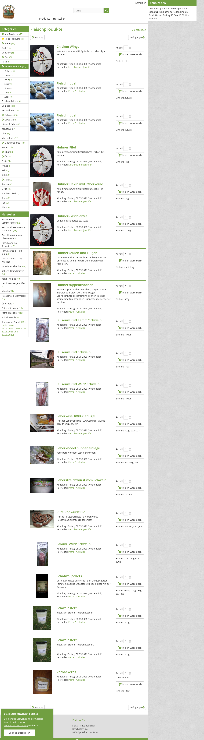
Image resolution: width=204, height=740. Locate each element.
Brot (6, 47)
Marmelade (10, 138)
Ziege (8, 96)
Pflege (6, 165)
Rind (8, 79)
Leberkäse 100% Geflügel (76, 416)
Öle (6, 156)
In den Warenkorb (130, 54)
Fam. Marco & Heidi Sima (12, 252)
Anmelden (140, 2)
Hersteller (59, 18)
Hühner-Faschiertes (72, 216)
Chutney (8, 52)
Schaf (8, 83)
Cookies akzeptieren (19, 732)
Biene (8, 43)
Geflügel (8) (137, 37)
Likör (6, 133)
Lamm (8, 75)
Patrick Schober (12, 308)
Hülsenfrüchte (11, 124)
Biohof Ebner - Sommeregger (11, 221)
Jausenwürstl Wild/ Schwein (78, 384)
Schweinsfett (67, 608)
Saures (7, 184)
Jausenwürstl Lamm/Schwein (79, 320)
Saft (5, 170)
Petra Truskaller (12, 312)
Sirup (6, 188)
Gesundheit (10, 110)
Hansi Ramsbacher (14, 266)
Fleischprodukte (14, 66)
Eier (7, 57)
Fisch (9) (37, 37)
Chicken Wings (68, 46)
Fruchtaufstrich (11, 101)
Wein (6, 207)
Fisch (6, 61)
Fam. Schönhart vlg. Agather (12, 260)
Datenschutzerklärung (16, 725)
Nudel (7, 147)
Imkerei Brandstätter (13, 272)
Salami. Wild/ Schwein (74, 544)
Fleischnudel (66, 83)
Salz (7, 179)
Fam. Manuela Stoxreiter (9, 244)
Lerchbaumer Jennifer (13, 285)
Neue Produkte (13, 38)
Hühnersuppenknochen (75, 285)
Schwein (10, 88)
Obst (7, 151)
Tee (5, 202)
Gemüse (8, 105)
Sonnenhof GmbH (14, 328)
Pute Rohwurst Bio (71, 512)
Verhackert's (66, 672)
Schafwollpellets (69, 576)
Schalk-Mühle (10, 317)
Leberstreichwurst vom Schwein (81, 480)
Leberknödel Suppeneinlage (78, 448)
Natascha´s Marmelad (14, 297)
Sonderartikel (10, 193)
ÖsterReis (8, 303)
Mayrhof (8, 291)
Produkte (44, 18)
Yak (7, 92)
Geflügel (9, 71)
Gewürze (9, 119)
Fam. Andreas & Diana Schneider (13, 229)
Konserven (9, 128)
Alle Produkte (13, 34)
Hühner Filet (66, 147)
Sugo (6, 198)
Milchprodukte (13, 142)
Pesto (6, 161)
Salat (6, 174)
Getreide (10, 114)
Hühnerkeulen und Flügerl (77, 253)
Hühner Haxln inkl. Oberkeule (80, 184)
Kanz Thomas (11, 278)
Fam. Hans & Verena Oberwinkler (12, 237)
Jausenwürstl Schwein (74, 352)
